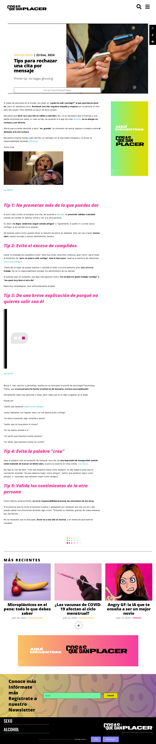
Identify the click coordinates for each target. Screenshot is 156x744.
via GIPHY (8, 190)
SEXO (8, 721)
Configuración (80, 739)
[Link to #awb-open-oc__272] (139, 6)
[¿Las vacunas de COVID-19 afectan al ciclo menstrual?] (77, 582)
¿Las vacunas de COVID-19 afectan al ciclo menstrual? (78, 609)
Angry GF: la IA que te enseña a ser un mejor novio (129, 609)
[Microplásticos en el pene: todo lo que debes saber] (27, 582)
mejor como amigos (33, 406)
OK (95, 739)
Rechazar (110, 739)
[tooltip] (152, 28)
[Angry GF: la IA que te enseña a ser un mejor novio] (128, 582)
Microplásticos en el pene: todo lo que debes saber (27, 609)
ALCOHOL (11, 729)
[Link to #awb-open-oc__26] (147, 6)
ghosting (33, 141)
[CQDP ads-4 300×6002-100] (129, 102)
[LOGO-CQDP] (27, 6)
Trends (136, 617)
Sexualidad (23, 55)
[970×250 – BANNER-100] (78, 636)
